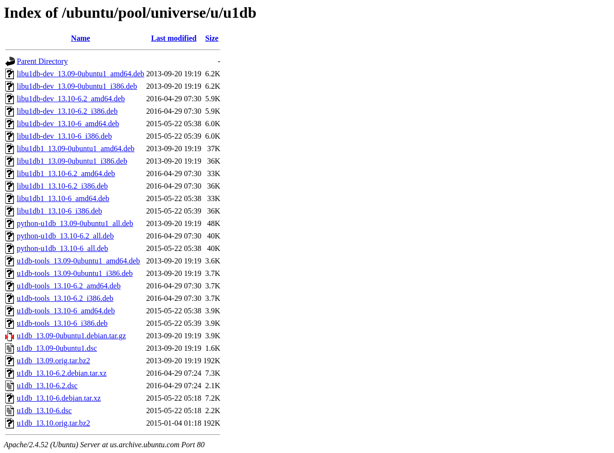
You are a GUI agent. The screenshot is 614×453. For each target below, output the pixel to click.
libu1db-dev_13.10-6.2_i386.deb (67, 111)
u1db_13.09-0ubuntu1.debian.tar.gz (71, 336)
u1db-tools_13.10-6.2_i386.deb (65, 298)
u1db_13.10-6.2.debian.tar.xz (61, 373)
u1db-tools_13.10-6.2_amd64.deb (68, 286)
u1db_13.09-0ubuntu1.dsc (57, 348)
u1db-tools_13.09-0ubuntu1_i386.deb (75, 273)
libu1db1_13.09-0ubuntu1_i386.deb (72, 161)
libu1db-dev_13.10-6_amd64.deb (68, 123)
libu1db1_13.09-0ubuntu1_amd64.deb (75, 148)
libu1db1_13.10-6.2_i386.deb (62, 186)
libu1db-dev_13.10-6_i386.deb (64, 136)
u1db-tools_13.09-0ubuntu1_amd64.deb (78, 261)
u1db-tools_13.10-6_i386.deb (62, 323)
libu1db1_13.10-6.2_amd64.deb (66, 173)
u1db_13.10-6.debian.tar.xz (59, 398)
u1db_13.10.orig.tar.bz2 (53, 423)
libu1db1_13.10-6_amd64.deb (63, 198)
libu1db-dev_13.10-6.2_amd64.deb (71, 99)
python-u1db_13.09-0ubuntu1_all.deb (75, 223)
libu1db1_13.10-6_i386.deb (59, 211)
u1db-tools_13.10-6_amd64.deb (66, 311)
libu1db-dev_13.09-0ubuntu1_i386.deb (77, 86)
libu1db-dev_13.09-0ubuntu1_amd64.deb (80, 74)
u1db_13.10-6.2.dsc (47, 385)
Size (212, 38)
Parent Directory (42, 61)
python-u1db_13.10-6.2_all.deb (65, 236)
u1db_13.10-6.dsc (44, 410)
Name (80, 38)
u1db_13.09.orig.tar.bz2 (53, 361)
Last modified (174, 38)
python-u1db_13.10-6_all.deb (62, 248)
